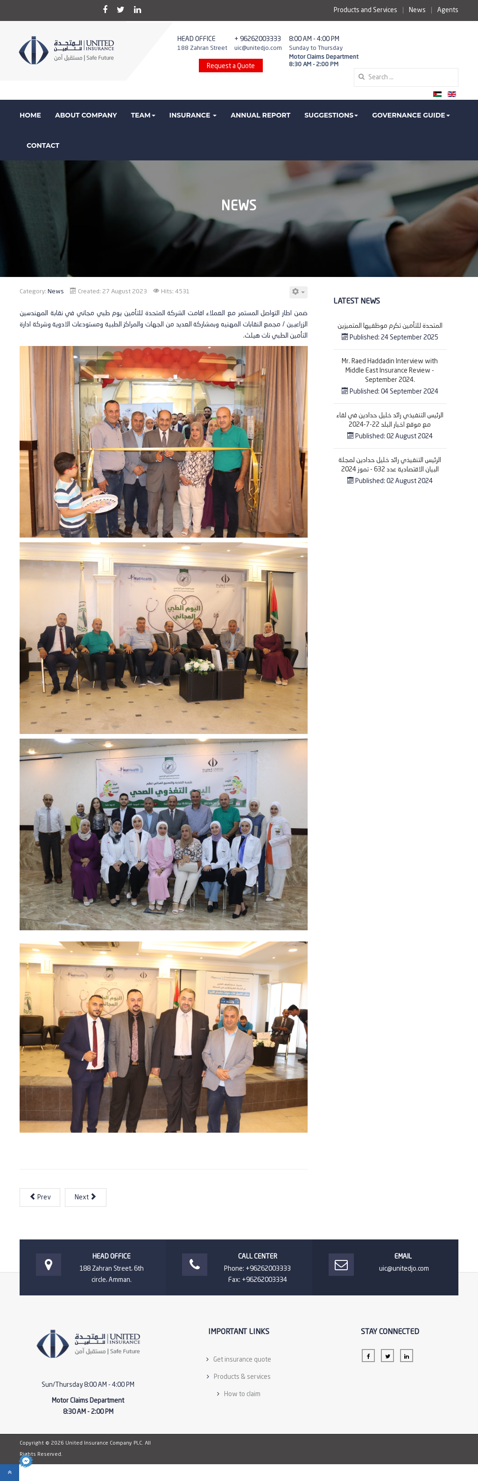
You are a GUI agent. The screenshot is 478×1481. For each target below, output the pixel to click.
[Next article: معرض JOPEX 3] (85, 1197)
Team (143, 115)
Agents (447, 10)
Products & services (242, 1377)
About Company (86, 115)
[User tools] (298, 292)
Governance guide (411, 115)
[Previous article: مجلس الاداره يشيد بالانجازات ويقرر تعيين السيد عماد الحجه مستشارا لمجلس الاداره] (40, 1197)
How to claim (242, 1394)
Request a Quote (231, 66)
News (417, 10)
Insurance (193, 115)
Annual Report (260, 115)
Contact (43, 145)
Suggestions (331, 115)
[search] (406, 77)
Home (30, 115)
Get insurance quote (242, 1359)
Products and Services (365, 10)
